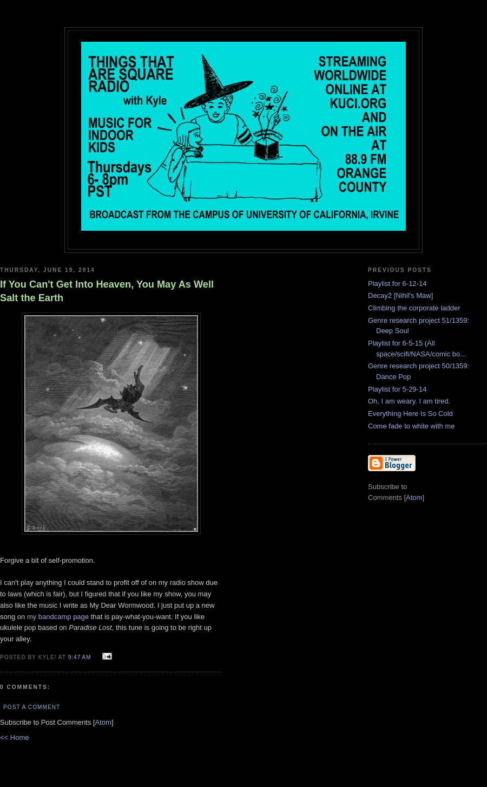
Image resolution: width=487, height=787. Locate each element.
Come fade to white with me (411, 426)
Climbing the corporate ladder (414, 308)
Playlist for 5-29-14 (397, 389)
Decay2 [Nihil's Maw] (400, 295)
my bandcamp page (58, 617)
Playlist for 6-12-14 (397, 283)
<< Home (14, 737)
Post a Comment (31, 707)
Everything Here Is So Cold (410, 413)
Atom (103, 722)
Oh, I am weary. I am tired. (409, 401)
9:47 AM (81, 657)
